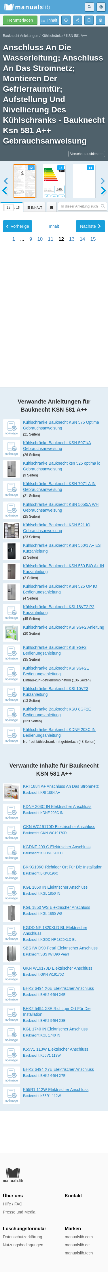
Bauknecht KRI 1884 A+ (41, 834)
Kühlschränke (52, 36)
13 (72, 393)
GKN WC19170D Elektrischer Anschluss (59, 868)
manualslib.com (79, 1237)
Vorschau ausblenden (86, 154)
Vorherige (17, 380)
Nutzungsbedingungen (23, 1245)
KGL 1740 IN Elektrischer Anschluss (55, 1070)
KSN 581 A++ (76, 36)
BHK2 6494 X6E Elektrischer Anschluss (58, 1030)
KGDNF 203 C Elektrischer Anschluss (56, 888)
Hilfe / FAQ (12, 1204)
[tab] (12, 206)
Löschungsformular (24, 1228)
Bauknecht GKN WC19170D (45, 875)
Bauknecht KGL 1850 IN (41, 935)
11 (50, 393)
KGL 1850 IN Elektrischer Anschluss (55, 928)
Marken (73, 1228)
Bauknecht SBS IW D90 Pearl (46, 996)
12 (61, 393)
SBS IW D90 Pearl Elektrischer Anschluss (60, 989)
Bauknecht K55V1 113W (42, 1097)
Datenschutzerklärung (22, 1237)
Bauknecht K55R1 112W (42, 1137)
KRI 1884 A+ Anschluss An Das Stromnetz (61, 828)
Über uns (13, 1195)
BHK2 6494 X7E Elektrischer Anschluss (58, 1111)
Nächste (90, 380)
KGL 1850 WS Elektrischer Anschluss (56, 949)
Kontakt (73, 1195)
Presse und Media (19, 1212)
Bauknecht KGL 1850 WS (42, 955)
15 (93, 393)
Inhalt (54, 380)
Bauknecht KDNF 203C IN (43, 854)
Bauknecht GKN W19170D (43, 1016)
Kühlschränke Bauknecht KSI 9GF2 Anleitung (63, 668)
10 (40, 393)
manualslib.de (77, 1245)
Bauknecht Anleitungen (20, 36)
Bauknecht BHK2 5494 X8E (44, 1062)
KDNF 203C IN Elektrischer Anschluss (57, 848)
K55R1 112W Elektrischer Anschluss (55, 1131)
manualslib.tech (79, 1253)
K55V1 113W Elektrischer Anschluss (55, 1090)
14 (82, 393)
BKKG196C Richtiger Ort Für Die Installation (62, 908)
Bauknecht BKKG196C (40, 915)
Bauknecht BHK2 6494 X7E (44, 1117)
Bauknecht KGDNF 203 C (42, 895)
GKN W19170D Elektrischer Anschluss (57, 1009)
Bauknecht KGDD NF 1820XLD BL (49, 981)
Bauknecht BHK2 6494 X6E (44, 1036)
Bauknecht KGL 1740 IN (41, 1077)
